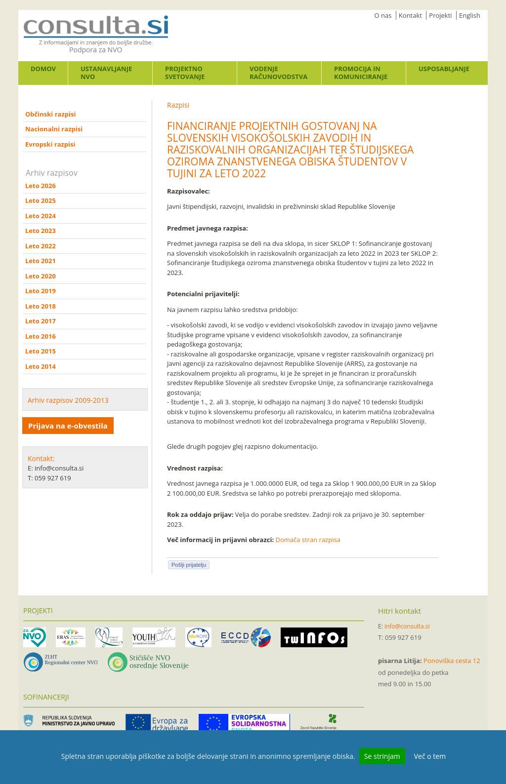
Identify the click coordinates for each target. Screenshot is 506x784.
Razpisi (178, 105)
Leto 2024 (40, 215)
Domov (43, 68)
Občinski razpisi (50, 114)
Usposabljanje (444, 68)
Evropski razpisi (50, 144)
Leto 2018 (40, 306)
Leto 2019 (40, 290)
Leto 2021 (40, 260)
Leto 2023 (40, 230)
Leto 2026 (40, 185)
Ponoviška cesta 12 (451, 660)
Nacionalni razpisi (54, 128)
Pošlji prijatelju (188, 565)
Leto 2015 (40, 351)
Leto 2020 (40, 276)
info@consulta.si (407, 626)
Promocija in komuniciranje (360, 72)
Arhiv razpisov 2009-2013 (68, 400)
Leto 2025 (40, 200)
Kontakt (410, 15)
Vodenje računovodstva (278, 72)
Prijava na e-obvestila (68, 426)
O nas (383, 15)
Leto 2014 (40, 366)
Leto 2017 (40, 320)
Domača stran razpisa (308, 539)
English (469, 15)
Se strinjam (382, 756)
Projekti (440, 15)
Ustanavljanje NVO (106, 72)
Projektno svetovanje (185, 72)
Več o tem (430, 756)
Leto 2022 (40, 245)
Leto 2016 (40, 336)
